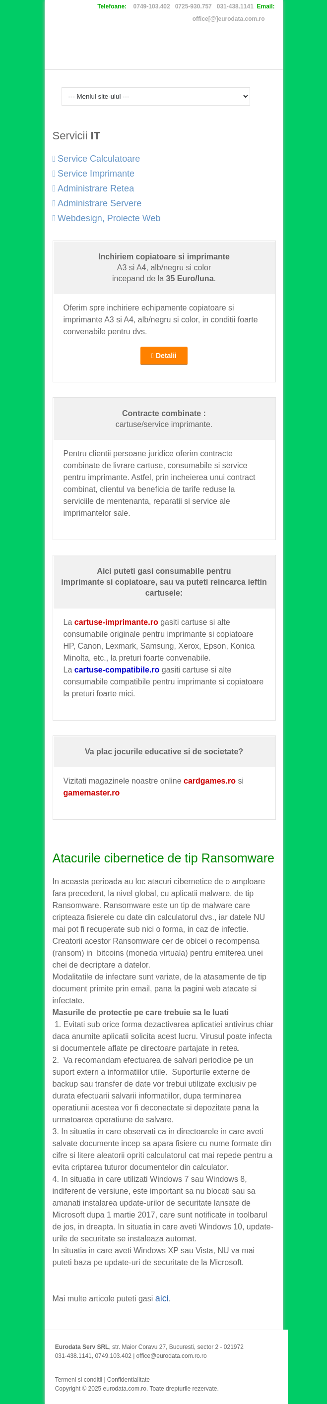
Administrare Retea (93, 188)
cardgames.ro (210, 781)
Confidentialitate (128, 1379)
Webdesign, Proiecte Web (107, 218)
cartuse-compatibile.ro (117, 670)
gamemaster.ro (92, 793)
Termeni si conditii (78, 1379)
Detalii (164, 356)
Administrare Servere (97, 203)
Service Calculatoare (96, 159)
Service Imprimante (94, 174)
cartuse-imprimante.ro (116, 622)
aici (162, 1298)
